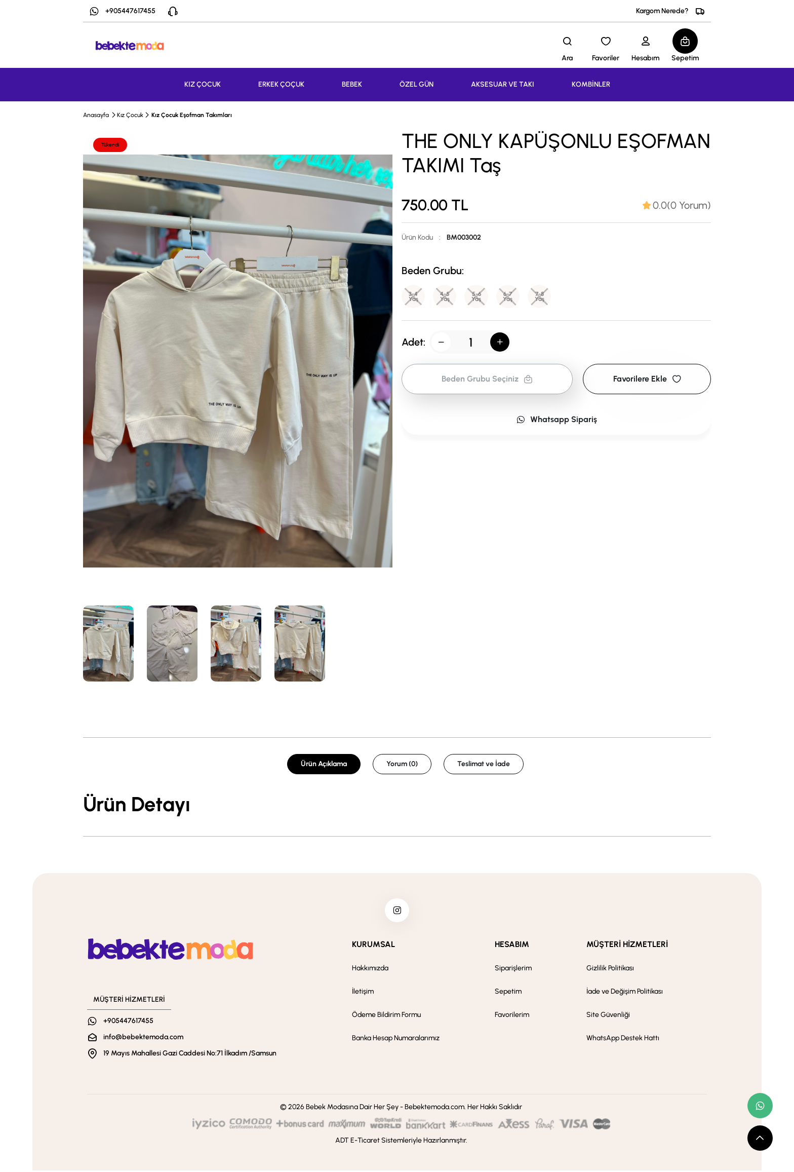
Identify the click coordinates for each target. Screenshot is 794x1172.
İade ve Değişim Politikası (624, 993)
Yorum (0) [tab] (402, 764)
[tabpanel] (397, 804)
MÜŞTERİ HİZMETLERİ (627, 946)
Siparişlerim (513, 969)
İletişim (363, 993)
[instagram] (397, 911)
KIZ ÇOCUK (202, 84)
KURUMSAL (373, 946)
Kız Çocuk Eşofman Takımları (191, 115)
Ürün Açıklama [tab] (324, 764)
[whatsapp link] (760, 1105)
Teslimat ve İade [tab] (483, 764)
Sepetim (508, 993)
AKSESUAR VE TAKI (502, 84)
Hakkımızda (370, 969)
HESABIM (512, 946)
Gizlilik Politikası (610, 969)
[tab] (677, 205)
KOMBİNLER (591, 84)
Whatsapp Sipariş (556, 420)
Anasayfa (96, 115)
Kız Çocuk (130, 115)
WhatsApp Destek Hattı (622, 1039)
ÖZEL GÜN (416, 84)
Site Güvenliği (608, 1016)
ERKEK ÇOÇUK (281, 84)
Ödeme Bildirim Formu (386, 1016)
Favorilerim (512, 1016)
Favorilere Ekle (647, 380)
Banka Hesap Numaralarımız (396, 1039)
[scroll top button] (760, 1138)
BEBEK (352, 84)
